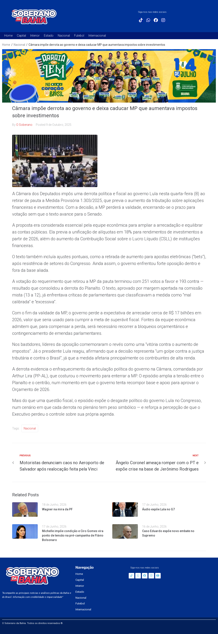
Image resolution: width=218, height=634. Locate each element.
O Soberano (24, 124)
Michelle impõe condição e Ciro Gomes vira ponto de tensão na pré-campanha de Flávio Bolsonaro (72, 535)
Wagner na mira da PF (57, 509)
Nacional (19, 44)
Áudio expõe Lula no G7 (158, 509)
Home (6, 44)
